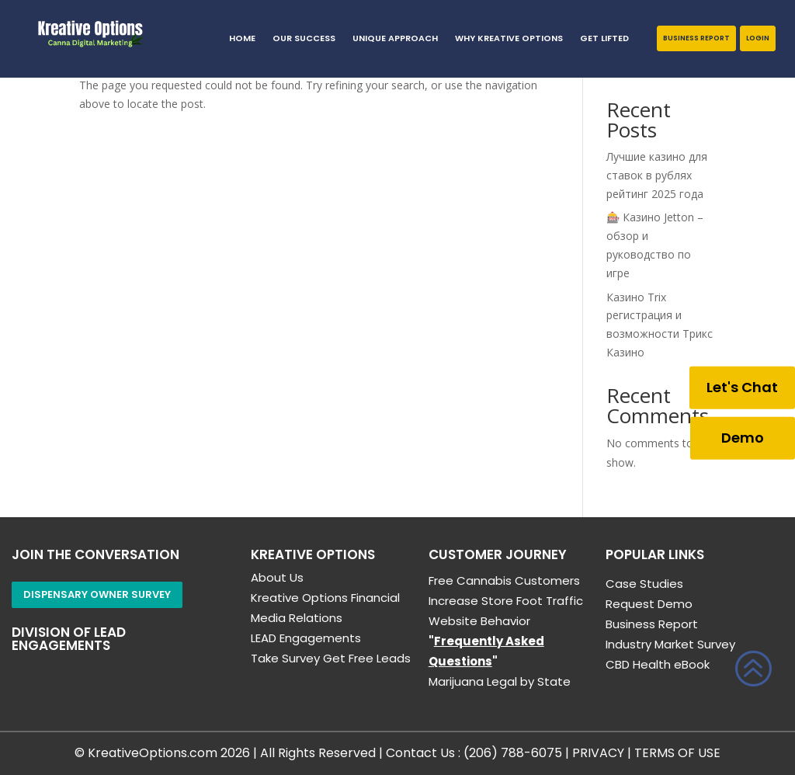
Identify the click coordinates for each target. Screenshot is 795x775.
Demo (742, 437)
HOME (242, 38)
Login (757, 38)
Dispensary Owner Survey (97, 594)
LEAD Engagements (306, 638)
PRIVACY (598, 753)
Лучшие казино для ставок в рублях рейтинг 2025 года (656, 175)
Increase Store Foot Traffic (506, 601)
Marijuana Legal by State (500, 681)
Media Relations (296, 618)
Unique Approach (395, 38)
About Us (277, 577)
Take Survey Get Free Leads (331, 658)
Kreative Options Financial (325, 597)
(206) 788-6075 (512, 753)
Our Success (304, 38)
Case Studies (644, 583)
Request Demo (649, 604)
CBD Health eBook (658, 664)
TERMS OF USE (677, 753)
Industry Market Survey (670, 644)
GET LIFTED (604, 38)
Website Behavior (479, 621)
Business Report (696, 38)
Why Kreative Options (509, 38)
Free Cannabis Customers (504, 580)
